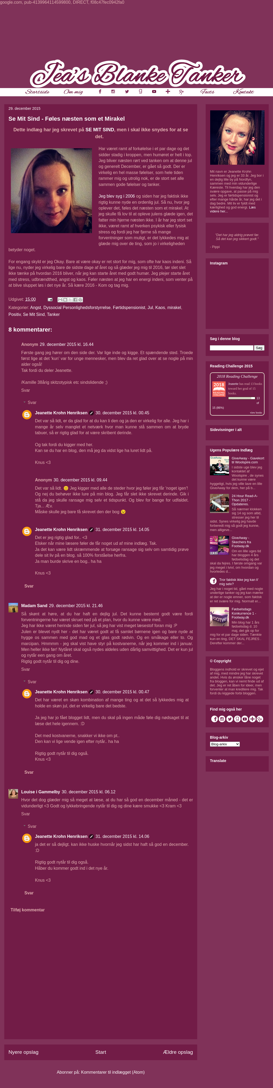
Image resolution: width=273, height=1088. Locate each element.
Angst (35, 307)
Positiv (14, 314)
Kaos (160, 307)
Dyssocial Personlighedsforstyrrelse (77, 307)
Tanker (53, 314)
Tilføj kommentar (28, 910)
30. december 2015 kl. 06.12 (89, 792)
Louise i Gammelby (40, 792)
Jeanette (233, 384)
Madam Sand (34, 605)
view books (256, 412)
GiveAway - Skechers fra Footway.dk (241, 542)
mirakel (174, 307)
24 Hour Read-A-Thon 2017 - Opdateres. (245, 500)
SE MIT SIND (99, 129)
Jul (150, 307)
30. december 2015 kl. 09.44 (80, 480)
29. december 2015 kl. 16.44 (67, 344)
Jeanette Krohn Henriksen (61, 413)
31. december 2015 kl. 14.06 (122, 836)
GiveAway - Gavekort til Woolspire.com (248, 460)
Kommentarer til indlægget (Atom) (113, 1072)
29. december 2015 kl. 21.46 (76, 605)
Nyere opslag (23, 1052)
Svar (25, 390)
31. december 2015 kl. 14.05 (122, 529)
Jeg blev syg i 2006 (117, 196)
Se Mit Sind (34, 314)
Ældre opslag (178, 1052)
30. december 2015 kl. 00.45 (122, 413)
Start (100, 1052)
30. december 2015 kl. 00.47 (122, 692)
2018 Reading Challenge (237, 376)
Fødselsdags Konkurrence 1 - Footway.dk (244, 613)
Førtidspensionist (129, 307)
